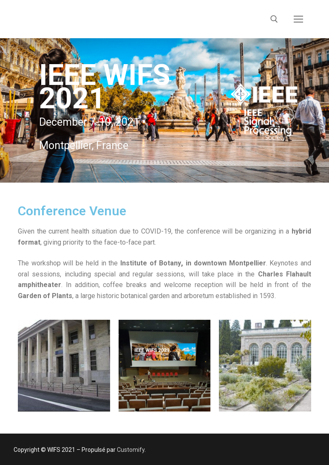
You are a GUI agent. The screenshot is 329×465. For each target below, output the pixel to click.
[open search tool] (274, 19)
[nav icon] (298, 19)
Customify (131, 449)
